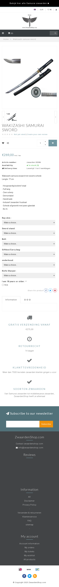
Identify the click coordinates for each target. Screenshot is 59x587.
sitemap (29, 525)
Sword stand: (8, 228)
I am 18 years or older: (14, 281)
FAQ (29, 521)
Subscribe (46, 424)
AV (29, 497)
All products (29, 559)
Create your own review (37, 134)
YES (6, 285)
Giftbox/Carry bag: (11, 250)
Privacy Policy (29, 505)
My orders (29, 548)
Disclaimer (29, 501)
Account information (29, 544)
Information (11, 300)
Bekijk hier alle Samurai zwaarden (28, 3)
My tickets (29, 551)
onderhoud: (8, 260)
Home (6, 39)
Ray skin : (7, 218)
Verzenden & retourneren (29, 513)
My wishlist (29, 555)
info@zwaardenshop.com (30, 448)
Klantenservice (30, 517)
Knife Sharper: (9, 271)
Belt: (4, 239)
